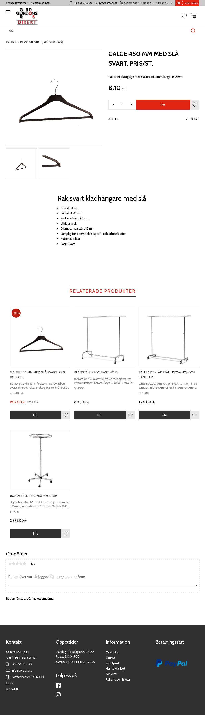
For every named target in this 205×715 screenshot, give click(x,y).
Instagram (58, 694)
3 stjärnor (17, 563)
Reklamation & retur (118, 679)
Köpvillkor (111, 674)
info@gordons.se (108, 2)
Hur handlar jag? (115, 668)
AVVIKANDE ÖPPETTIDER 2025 (75, 662)
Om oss (110, 657)
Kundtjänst (112, 663)
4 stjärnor (21, 563)
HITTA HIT (12, 689)
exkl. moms (191, 2)
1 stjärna (10, 563)
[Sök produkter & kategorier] (98, 31)
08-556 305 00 (83, 2)
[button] (7, 13)
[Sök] (193, 31)
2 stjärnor (13, 563)
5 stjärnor (24, 563)
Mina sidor (112, 652)
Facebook (58, 685)
